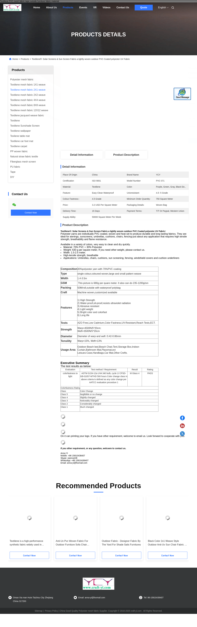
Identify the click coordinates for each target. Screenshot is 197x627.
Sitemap (38, 611)
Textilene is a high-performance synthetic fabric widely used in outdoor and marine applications (27, 543)
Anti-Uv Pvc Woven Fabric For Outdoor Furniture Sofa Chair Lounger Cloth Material (72, 543)
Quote (143, 7)
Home (36, 7)
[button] (17, 524)
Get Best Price (141, 140)
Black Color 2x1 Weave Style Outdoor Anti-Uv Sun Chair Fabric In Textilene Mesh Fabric (167, 543)
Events (83, 7)
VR (95, 7)
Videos (106, 7)
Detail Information (81, 154)
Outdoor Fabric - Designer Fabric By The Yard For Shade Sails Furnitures (121, 543)
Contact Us (122, 7)
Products (68, 7)
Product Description (126, 154)
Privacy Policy (51, 611)
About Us (51, 7)
